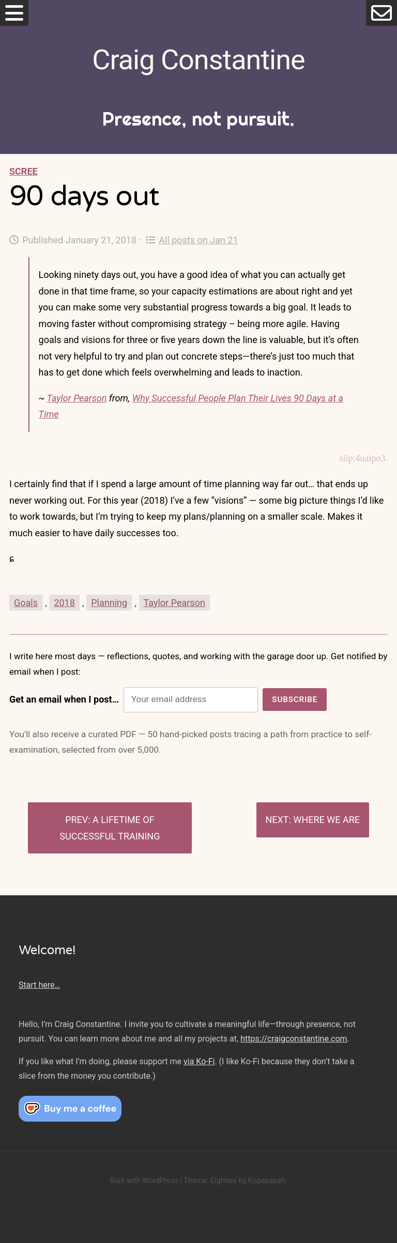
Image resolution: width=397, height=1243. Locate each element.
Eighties (223, 1180)
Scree (23, 171)
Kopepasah (266, 1180)
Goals (26, 602)
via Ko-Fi (199, 1061)
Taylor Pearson (77, 398)
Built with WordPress (144, 1180)
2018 (64, 602)
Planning (109, 602)
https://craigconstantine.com (293, 1039)
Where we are (326, 819)
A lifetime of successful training (109, 828)
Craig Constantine (198, 59)
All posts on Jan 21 (192, 240)
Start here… (39, 985)
